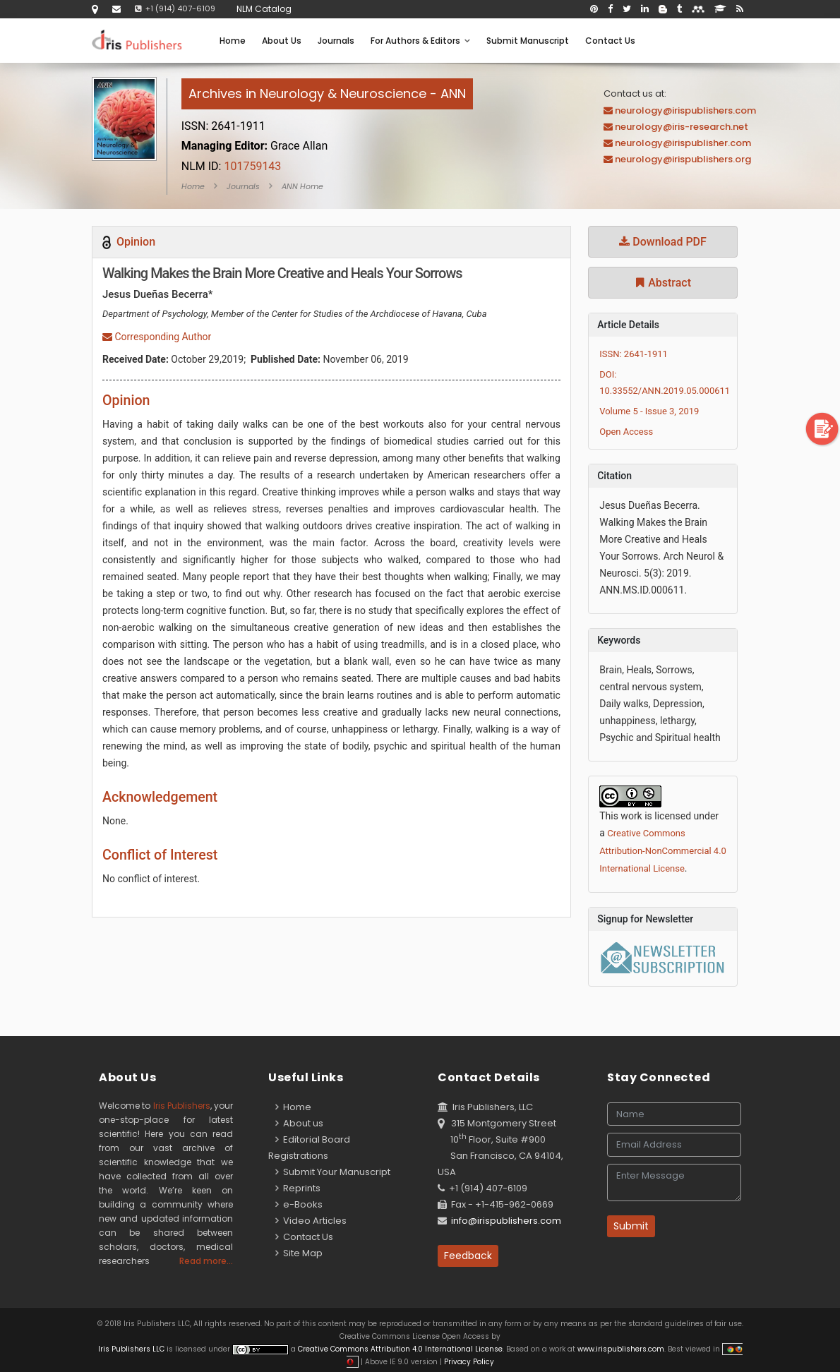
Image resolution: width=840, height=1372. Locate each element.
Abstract (663, 282)
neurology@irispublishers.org (683, 159)
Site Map (299, 1253)
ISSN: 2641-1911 (633, 354)
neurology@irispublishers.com (685, 110)
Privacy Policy (468, 1361)
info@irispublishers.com (506, 1220)
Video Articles (311, 1220)
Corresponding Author (156, 336)
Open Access (626, 431)
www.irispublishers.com (620, 1349)
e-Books (299, 1204)
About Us (281, 41)
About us (299, 1123)
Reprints (297, 1188)
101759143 (231, 166)
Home (233, 41)
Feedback (468, 1255)
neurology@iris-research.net (681, 126)
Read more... (206, 1261)
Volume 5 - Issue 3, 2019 (649, 411)
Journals (336, 41)
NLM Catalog (264, 9)
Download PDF (663, 241)
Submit (631, 1226)
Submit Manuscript (527, 41)
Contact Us (610, 41)
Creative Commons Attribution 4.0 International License (400, 1349)
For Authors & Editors (420, 41)
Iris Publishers (181, 1106)
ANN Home (302, 186)
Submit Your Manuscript (332, 1172)
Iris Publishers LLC (132, 1349)
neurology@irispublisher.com (683, 143)
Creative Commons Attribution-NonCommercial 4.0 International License (662, 851)
